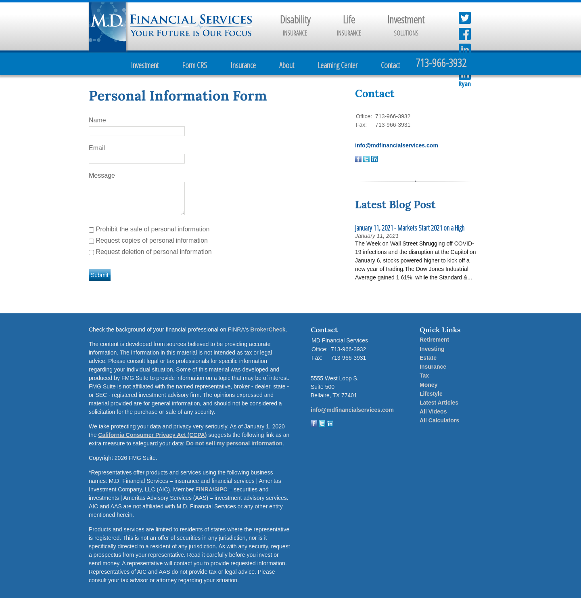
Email (97, 148)
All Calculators (439, 420)
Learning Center (337, 65)
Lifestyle (431, 393)
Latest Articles (439, 402)
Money (428, 385)
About (286, 65)
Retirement (434, 339)
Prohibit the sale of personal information (152, 229)
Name (97, 120)
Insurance (243, 65)
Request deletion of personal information (153, 251)
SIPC (221, 489)
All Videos (433, 411)
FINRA (204, 489)
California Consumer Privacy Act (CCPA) (152, 435)
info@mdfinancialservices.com (396, 145)
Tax (424, 375)
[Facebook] (314, 425)
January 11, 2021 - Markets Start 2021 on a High (409, 228)
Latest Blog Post (395, 204)
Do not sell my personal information (234, 443)
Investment (145, 65)
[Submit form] (100, 275)
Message (102, 175)
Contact (390, 65)
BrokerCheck (267, 329)
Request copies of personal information (152, 240)
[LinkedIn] (330, 425)
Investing (432, 349)
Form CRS (194, 65)
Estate (428, 358)
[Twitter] (322, 425)
